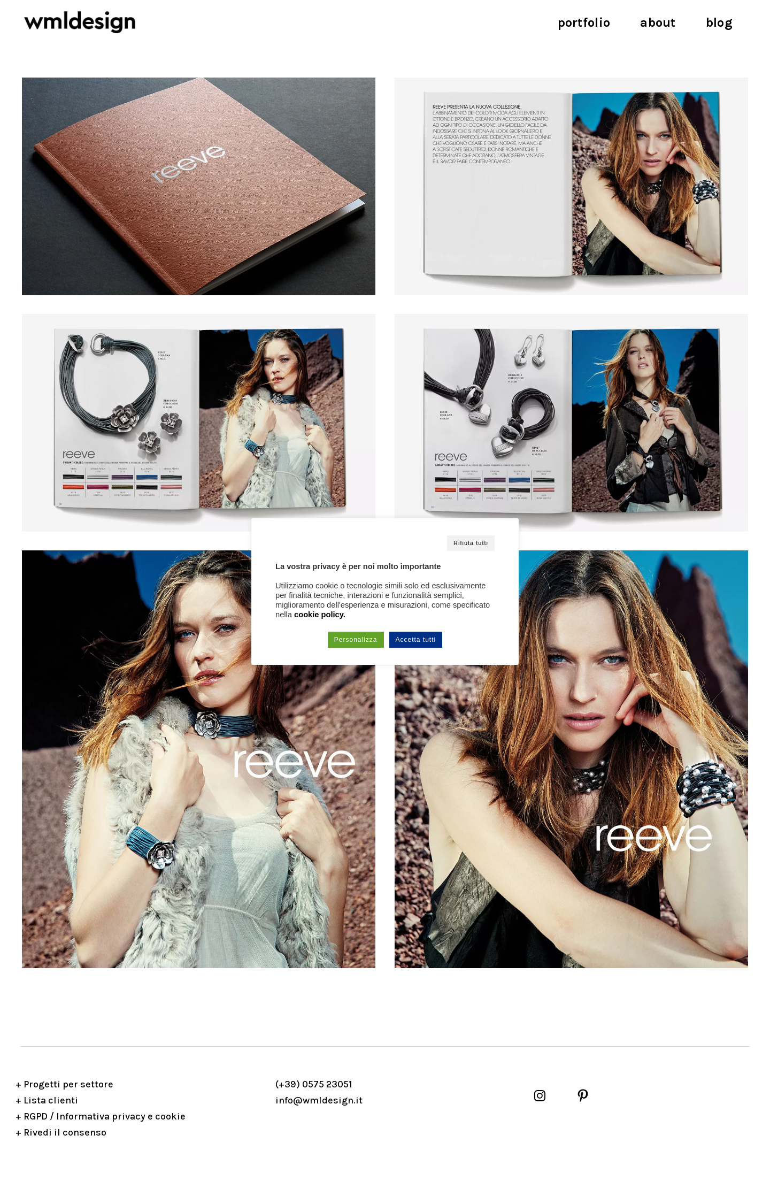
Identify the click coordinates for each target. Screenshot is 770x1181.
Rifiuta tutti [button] (470, 543)
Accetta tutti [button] (416, 639)
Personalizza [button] (356, 639)
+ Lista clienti (47, 1100)
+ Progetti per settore (64, 1084)
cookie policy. (319, 614)
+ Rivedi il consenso (61, 1132)
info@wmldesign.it (319, 1100)
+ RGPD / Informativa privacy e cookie (101, 1116)
